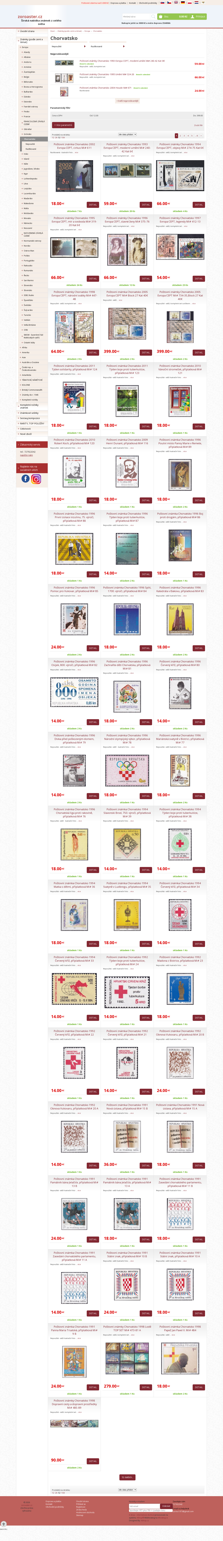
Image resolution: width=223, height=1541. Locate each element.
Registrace (80, 1507)
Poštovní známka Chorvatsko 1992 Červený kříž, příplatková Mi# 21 (127, 1032)
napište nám (26, 455)
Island (26, 159)
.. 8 (196, 135)
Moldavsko (28, 213)
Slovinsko (28, 290)
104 (63, 137)
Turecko (27, 315)
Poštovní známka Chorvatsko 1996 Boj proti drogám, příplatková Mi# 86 (180, 515)
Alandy (27, 52)
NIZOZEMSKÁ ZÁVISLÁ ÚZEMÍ (33, 234)
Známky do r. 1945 (30, 395)
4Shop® (140, 1517)
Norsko (27, 245)
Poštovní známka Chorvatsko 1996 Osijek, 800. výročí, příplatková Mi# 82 (74, 663)
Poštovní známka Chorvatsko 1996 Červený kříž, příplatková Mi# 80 (180, 663)
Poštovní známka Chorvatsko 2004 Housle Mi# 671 (105, 87)
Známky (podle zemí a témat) (31, 41)
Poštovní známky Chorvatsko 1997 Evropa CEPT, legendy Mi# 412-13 (180, 219)
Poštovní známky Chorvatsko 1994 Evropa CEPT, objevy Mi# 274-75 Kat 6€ (180, 146)
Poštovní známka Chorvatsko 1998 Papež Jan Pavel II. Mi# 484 (180, 1328)
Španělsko (28, 300)
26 (56, 137)
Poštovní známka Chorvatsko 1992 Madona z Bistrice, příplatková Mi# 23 (180, 958)
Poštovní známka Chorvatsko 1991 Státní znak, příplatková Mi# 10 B (127, 1254)
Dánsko (27, 96)
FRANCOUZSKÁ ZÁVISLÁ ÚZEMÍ (34, 123)
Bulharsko (28, 91)
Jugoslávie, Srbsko (32, 168)
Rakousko (28, 265)
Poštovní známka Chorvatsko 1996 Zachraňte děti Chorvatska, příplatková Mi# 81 (127, 665)
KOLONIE (26, 385)
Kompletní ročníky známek (29, 406)
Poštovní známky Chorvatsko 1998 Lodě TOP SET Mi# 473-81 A (127, 1328)
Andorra (27, 62)
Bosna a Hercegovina (33, 87)
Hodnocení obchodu (85, 1512)
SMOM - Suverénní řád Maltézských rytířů (33, 336)
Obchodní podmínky (148, 3)
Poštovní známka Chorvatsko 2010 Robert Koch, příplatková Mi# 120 (74, 441)
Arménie (27, 67)
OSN (26, 330)
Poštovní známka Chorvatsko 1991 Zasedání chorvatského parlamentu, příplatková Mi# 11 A (74, 1256)
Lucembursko (30, 193)
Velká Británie (30, 325)
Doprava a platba (118, 3)
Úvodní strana (27, 31)
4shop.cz (145, 1520)
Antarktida (26, 375)
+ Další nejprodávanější (127, 100)
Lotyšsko (28, 188)
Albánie (27, 57)
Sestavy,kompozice (30, 418)
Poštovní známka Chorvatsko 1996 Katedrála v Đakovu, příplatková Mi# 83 (180, 589)
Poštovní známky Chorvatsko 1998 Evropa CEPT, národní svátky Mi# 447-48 (74, 295)
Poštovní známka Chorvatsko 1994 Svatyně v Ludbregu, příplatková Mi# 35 (127, 884)
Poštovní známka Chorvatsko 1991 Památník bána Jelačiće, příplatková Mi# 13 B (74, 1182)
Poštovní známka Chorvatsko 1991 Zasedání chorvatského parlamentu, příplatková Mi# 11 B (180, 1182)
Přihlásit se (81, 1504)
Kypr (26, 173)
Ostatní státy (29, 342)
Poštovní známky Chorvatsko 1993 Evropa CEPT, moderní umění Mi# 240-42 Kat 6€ (122, 60)
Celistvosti (25, 428)
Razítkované (31, 149)
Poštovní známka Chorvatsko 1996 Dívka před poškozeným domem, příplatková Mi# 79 (74, 739)
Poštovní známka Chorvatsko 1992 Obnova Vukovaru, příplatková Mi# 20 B (180, 1032)
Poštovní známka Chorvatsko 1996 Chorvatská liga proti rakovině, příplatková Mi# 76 (74, 812)
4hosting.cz (163, 1517)
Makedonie (29, 203)
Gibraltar (28, 129)
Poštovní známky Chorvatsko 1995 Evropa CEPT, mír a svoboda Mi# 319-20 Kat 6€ (74, 221)
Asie (24, 357)
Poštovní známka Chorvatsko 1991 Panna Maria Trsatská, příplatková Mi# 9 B (74, 1330)
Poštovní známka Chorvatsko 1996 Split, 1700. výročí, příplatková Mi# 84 (127, 589)
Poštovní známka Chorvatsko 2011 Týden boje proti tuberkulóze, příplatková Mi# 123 (127, 369)
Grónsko (27, 134)
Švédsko (27, 305)
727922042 (177, 1504)
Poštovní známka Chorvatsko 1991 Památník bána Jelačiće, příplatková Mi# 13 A (127, 1182)
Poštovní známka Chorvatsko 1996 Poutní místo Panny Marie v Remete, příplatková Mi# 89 (180, 443)
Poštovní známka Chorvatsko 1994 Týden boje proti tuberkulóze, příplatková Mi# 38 (180, 812)
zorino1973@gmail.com (183, 1511)
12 (53, 137)
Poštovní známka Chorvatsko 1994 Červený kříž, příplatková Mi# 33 (74, 958)
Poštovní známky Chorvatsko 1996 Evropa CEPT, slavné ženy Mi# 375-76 (127, 219)
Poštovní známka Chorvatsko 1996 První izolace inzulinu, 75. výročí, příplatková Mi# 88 (74, 517)
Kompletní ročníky (30, 399)
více (76, 152)
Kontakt (132, 3)
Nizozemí (28, 228)
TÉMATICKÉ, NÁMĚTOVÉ (32, 380)
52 (59, 137)
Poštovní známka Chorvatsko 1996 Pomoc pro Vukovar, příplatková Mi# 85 (74, 589)
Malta (26, 208)
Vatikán (27, 320)
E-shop (132, 1515)
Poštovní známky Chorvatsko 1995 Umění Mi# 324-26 (107, 74)
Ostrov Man (29, 250)
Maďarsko (28, 198)
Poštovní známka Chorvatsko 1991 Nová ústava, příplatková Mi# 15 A (180, 1106)
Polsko (27, 255)
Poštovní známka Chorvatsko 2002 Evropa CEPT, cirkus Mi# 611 (74, 146)
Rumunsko (28, 270)
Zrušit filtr (198, 125)
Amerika (25, 352)
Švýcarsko (28, 310)
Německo (28, 223)
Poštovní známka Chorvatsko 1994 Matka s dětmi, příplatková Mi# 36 (74, 884)
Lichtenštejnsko (30, 178)
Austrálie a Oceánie (30, 362)
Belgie (26, 77)
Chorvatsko (29, 139)
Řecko (26, 275)
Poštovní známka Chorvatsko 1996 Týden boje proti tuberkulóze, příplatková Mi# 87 (127, 517)
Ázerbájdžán (29, 72)
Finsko (26, 111)
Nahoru (3, 1529)
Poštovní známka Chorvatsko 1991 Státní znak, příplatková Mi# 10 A (180, 1254)
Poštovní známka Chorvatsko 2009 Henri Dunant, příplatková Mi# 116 (127, 441)
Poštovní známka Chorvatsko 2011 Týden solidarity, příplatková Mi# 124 (74, 367)
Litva (26, 183)
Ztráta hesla (81, 1509)
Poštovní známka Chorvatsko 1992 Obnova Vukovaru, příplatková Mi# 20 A (74, 1106)
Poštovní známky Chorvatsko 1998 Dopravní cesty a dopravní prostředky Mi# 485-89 (74, 1404)
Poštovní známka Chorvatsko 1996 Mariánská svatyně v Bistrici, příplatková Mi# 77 (180, 739)
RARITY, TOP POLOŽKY (32, 423)
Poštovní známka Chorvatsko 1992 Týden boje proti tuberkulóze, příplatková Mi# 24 (127, 960)
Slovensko (28, 285)
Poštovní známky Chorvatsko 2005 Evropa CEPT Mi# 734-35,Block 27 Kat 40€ (180, 295)
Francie (27, 116)
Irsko (26, 154)
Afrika (24, 347)
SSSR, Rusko (29, 295)
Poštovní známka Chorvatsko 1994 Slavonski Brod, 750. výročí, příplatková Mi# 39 (127, 812)
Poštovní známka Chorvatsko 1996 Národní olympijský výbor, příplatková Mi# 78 (127, 739)
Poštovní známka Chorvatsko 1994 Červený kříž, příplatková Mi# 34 (180, 884)
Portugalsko (29, 260)
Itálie (26, 164)
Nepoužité (30, 144)
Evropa (25, 47)
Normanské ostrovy (32, 241)
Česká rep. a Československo (29, 368)
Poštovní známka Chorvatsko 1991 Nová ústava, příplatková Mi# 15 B (127, 1106)
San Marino (29, 280)
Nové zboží (26, 433)
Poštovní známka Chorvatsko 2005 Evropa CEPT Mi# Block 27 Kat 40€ (127, 293)
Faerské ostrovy (31, 106)
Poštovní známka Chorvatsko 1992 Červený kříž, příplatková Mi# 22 (74, 1032)
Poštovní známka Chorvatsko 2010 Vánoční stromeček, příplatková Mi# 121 (180, 369)
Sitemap (79, 1515)
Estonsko (28, 101)
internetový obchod (145, 1515)
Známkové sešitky (29, 412)
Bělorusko (28, 82)
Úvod (52, 31)
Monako (27, 218)
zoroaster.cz (30, 16)
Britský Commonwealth (32, 390)
